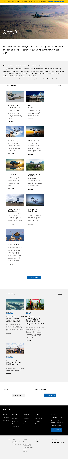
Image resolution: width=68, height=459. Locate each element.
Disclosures (38, 423)
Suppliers (25, 423)
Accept (51, 1)
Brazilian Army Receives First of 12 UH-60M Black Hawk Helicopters (14, 362)
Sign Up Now (55, 429)
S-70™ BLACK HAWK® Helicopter (34, 210)
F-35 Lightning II (13, 174)
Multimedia (37, 421)
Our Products (6, 420)
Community (15, 418)
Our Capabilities (6, 416)
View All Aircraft (33, 277)
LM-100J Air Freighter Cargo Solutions (15, 210)
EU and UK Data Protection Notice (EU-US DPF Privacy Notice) (28, 446)
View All (60, 85)
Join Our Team (49, 395)
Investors (25, 421)
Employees (25, 416)
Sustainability (15, 426)
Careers (14, 416)
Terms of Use (26, 441)
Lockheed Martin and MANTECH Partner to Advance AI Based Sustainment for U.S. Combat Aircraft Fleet (19, 319)
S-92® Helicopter (13, 244)
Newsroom (14, 423)
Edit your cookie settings (59, 1)
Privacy (25, 439)
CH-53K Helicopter (14, 141)
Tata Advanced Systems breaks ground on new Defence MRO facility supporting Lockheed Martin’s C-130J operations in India (35, 321)
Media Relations (38, 418)
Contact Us (37, 416)
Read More (8, 333)
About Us (14, 429)
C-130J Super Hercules (32, 106)
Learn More (11, 121)
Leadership (15, 421)
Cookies (25, 451)
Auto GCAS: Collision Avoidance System (14, 106)
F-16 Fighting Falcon (34, 141)
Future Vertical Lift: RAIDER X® (34, 175)
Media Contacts (17, 395)
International (26, 418)
